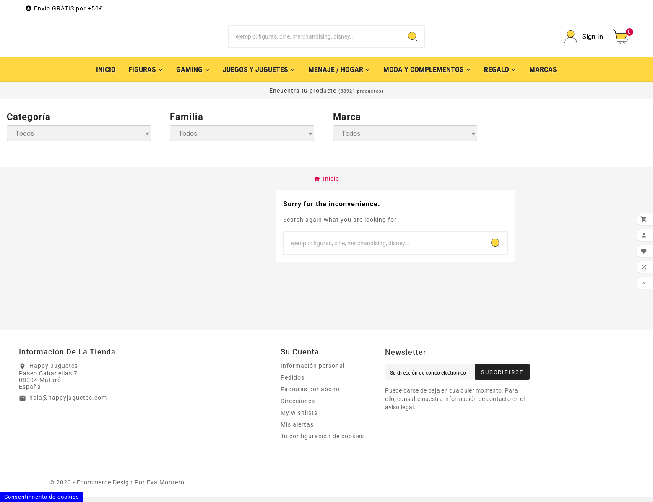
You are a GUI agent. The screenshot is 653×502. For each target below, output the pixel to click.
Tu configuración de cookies (322, 441)
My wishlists (299, 418)
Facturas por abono (310, 394)
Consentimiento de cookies (41, 497)
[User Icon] (583, 39)
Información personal (313, 371)
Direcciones (298, 406)
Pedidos (292, 383)
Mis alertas (297, 430)
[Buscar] (315, 39)
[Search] (412, 39)
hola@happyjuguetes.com (68, 403)
